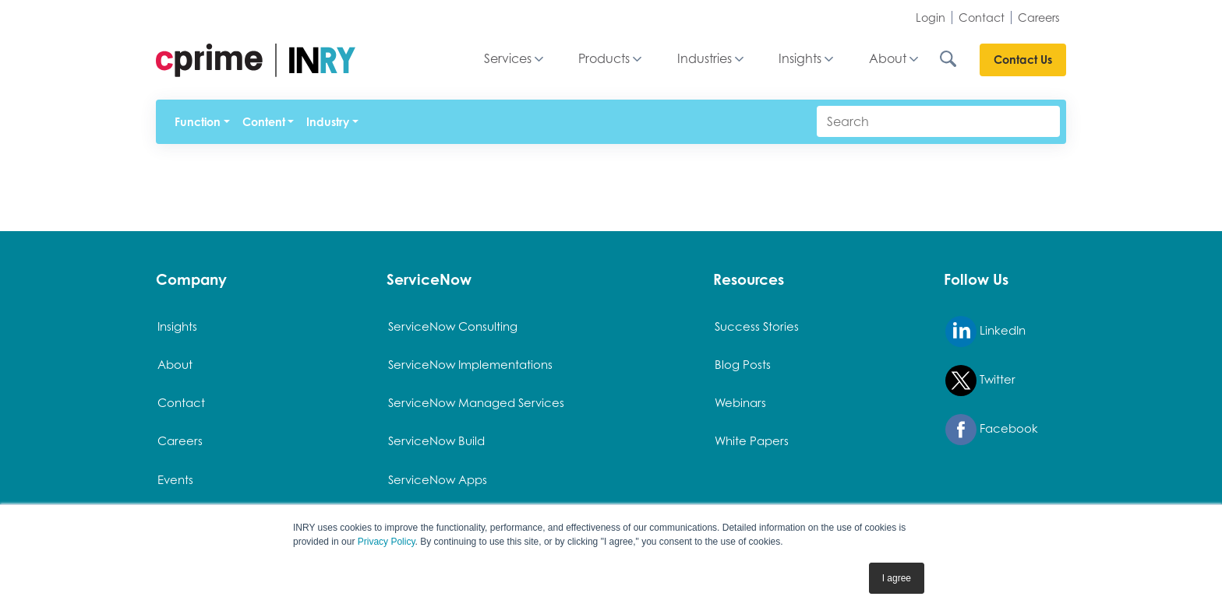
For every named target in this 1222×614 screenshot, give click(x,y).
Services (508, 59)
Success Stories (757, 326)
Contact (982, 17)
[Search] (938, 121)
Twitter (980, 380)
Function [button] (198, 121)
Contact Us (1023, 59)
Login (930, 17)
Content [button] (263, 121)
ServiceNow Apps (437, 479)
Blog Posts (743, 364)
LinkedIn (985, 331)
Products (604, 59)
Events (175, 479)
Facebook (991, 429)
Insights (800, 59)
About (887, 59)
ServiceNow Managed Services (476, 402)
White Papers (752, 440)
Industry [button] (327, 121)
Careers (1039, 17)
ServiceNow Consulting (452, 326)
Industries (704, 59)
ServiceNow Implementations (470, 364)
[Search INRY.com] (959, 59)
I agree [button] (896, 578)
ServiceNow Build (436, 440)
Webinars (740, 402)
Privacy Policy (386, 541)
